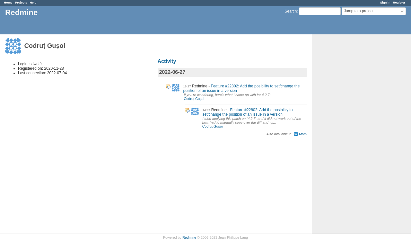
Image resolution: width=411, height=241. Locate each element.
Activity (167, 61)
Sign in (385, 2)
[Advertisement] (344, 135)
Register (399, 2)
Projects (21, 2)
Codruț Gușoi (194, 99)
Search (290, 11)
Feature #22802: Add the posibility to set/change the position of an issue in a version (248, 112)
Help (33, 2)
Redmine (189, 237)
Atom (303, 134)
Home (8, 2)
